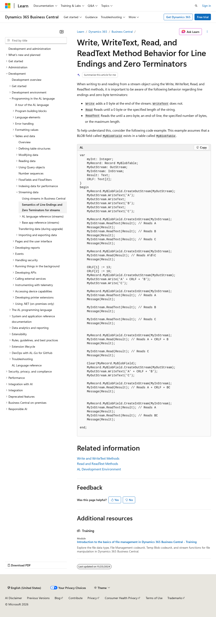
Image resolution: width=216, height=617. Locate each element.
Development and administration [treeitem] (29, 49)
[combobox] (36, 40)
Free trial (203, 17)
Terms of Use (154, 598)
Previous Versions (38, 598)
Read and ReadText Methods (97, 463)
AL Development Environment (99, 469)
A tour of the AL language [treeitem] (32, 105)
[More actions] (207, 31)
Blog (57, 598)
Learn (80, 32)
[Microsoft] (8, 5)
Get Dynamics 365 (178, 17)
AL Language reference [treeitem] (27, 365)
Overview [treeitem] (25, 142)
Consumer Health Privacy (121, 598)
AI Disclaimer (13, 598)
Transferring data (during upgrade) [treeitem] (41, 229)
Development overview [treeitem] (26, 80)
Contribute (75, 598)
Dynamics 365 (98, 32)
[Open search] (196, 5)
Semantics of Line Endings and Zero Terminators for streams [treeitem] (42, 207)
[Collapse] (61, 31)
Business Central (122, 32)
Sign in (206, 6)
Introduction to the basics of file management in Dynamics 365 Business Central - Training (137, 542)
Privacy (92, 598)
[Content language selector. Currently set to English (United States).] (24, 588)
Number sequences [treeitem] (31, 173)
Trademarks (174, 598)
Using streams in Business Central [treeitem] (43, 198)
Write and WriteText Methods (98, 458)
